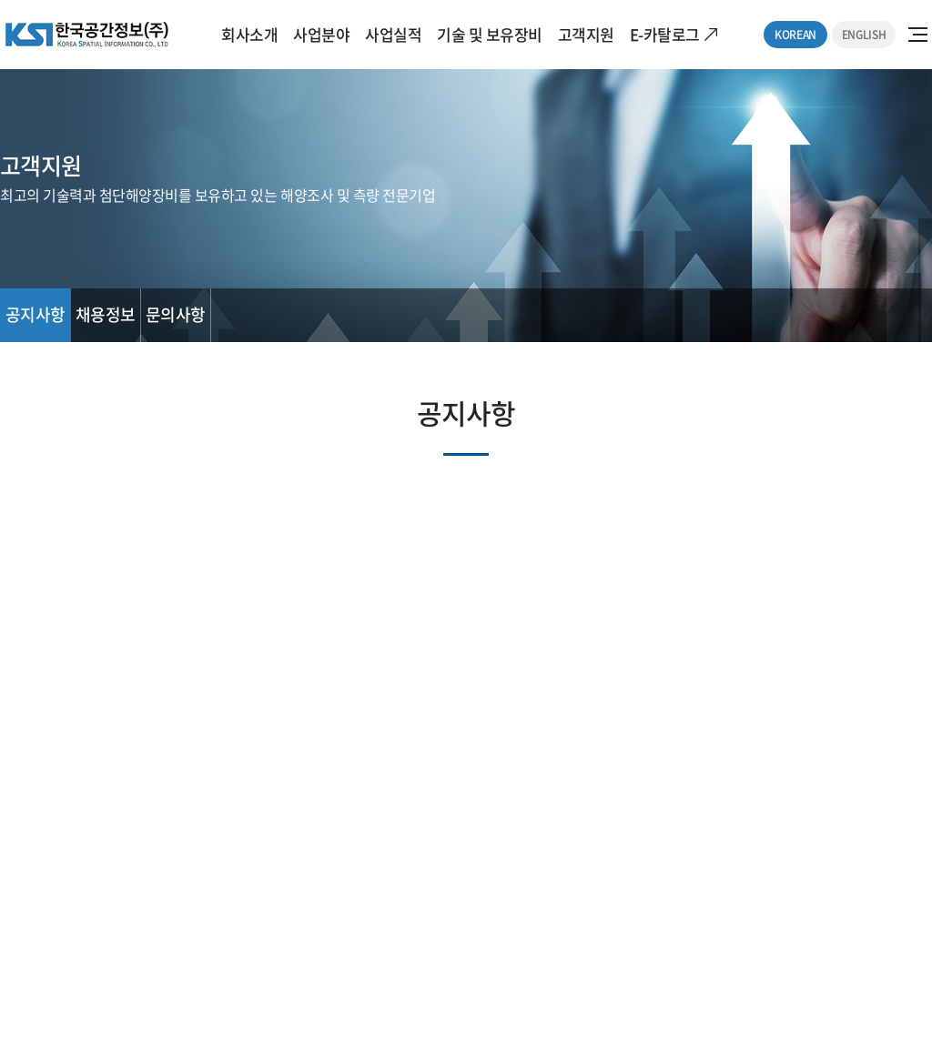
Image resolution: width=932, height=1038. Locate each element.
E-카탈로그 (665, 34)
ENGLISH (864, 34)
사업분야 (321, 34)
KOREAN (795, 34)
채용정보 (106, 314)
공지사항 (35, 314)
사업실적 (393, 34)
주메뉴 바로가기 (0, 0)
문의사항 (176, 314)
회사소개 (249, 34)
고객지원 (586, 34)
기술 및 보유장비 (489, 34)
